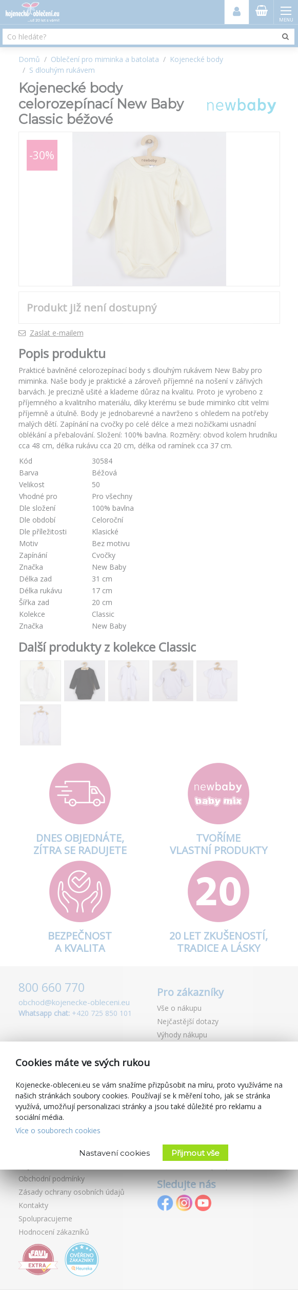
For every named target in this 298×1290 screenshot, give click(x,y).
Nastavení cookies (114, 1153)
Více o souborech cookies (58, 1130)
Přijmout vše (195, 1153)
